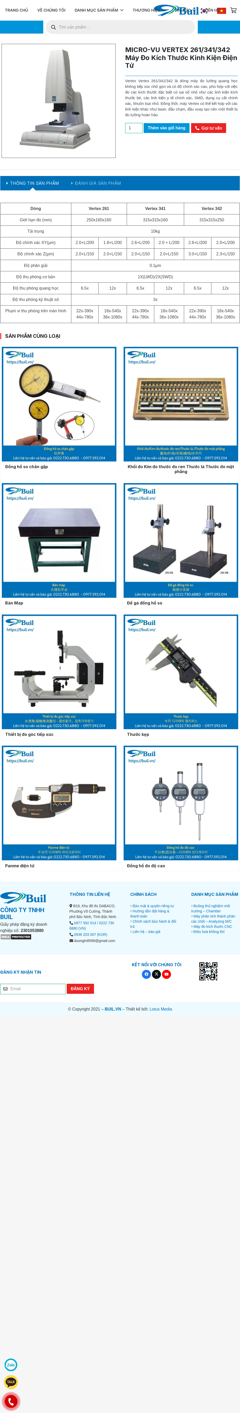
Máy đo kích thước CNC (212, 926)
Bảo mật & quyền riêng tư (153, 906)
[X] (156, 974)
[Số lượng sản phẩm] (134, 128)
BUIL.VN (113, 1009)
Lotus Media (161, 1009)
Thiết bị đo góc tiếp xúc (29, 734)
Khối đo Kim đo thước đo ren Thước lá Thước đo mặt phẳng (181, 469)
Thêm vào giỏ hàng (166, 128)
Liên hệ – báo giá (146, 932)
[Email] (32, 989)
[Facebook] (146, 974)
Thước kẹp (138, 734)
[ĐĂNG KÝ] (80, 989)
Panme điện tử (20, 865)
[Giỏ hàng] (233, 10)
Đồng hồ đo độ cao (146, 865)
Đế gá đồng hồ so (144, 602)
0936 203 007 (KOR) (90, 934)
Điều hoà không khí (209, 932)
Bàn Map (14, 602)
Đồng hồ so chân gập (26, 466)
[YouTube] (166, 974)
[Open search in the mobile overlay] (120, 27)
